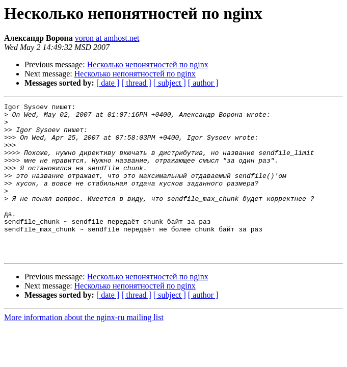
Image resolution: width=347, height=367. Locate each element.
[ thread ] (136, 82)
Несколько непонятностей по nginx (147, 64)
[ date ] (107, 82)
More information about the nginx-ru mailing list (84, 348)
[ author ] (203, 82)
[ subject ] (169, 82)
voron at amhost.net (107, 38)
